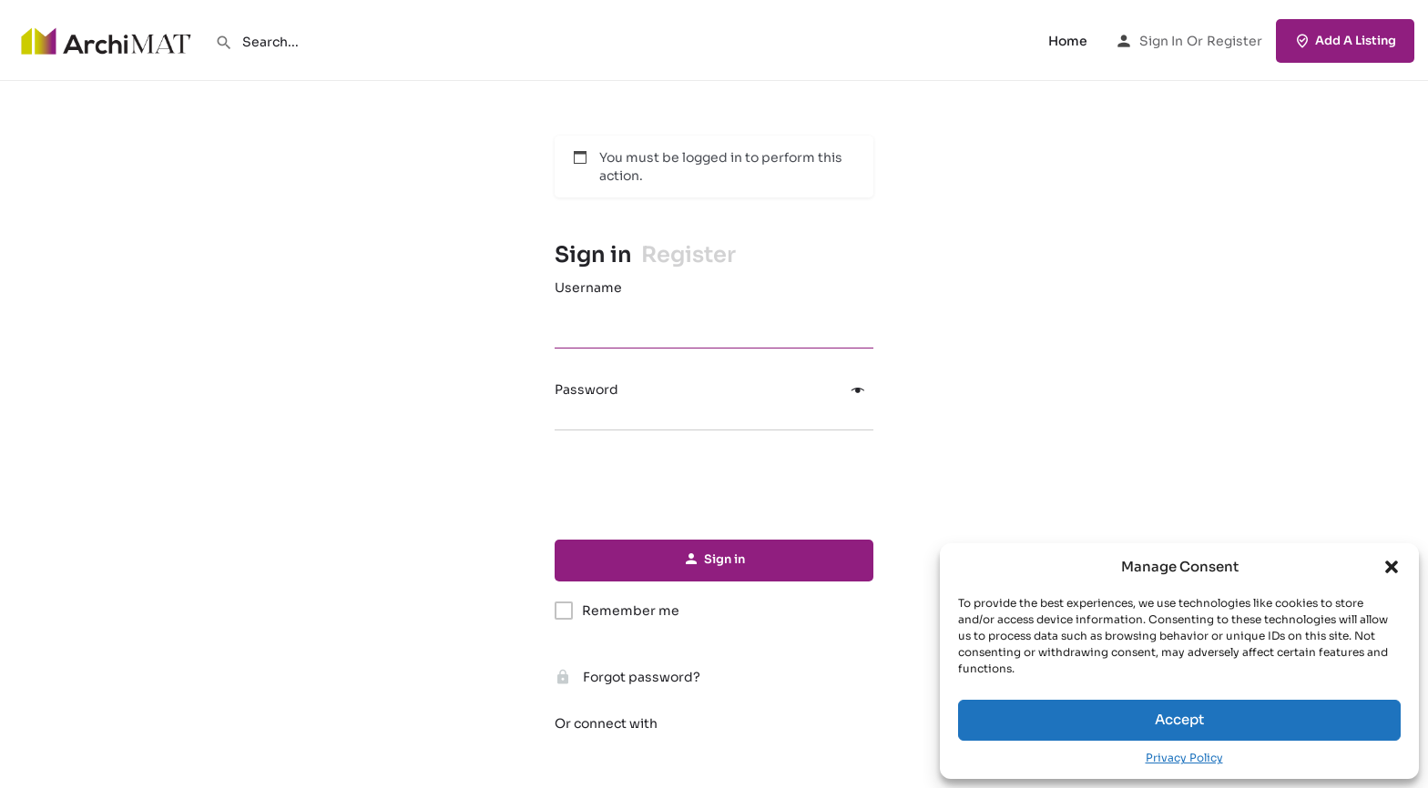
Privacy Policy (1184, 757)
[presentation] (714, 485)
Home (1067, 41)
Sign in (1161, 41)
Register (1234, 41)
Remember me (630, 610)
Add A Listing (1345, 41)
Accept (1179, 719)
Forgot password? (627, 677)
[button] (1391, 567)
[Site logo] (107, 39)
